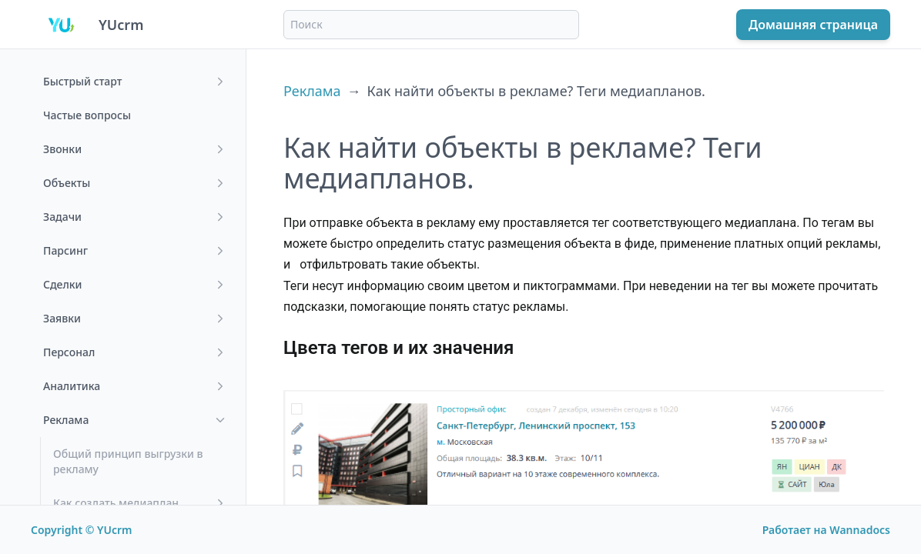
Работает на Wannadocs (826, 529)
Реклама (312, 91)
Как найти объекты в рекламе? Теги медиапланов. (536, 91)
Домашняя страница (813, 24)
